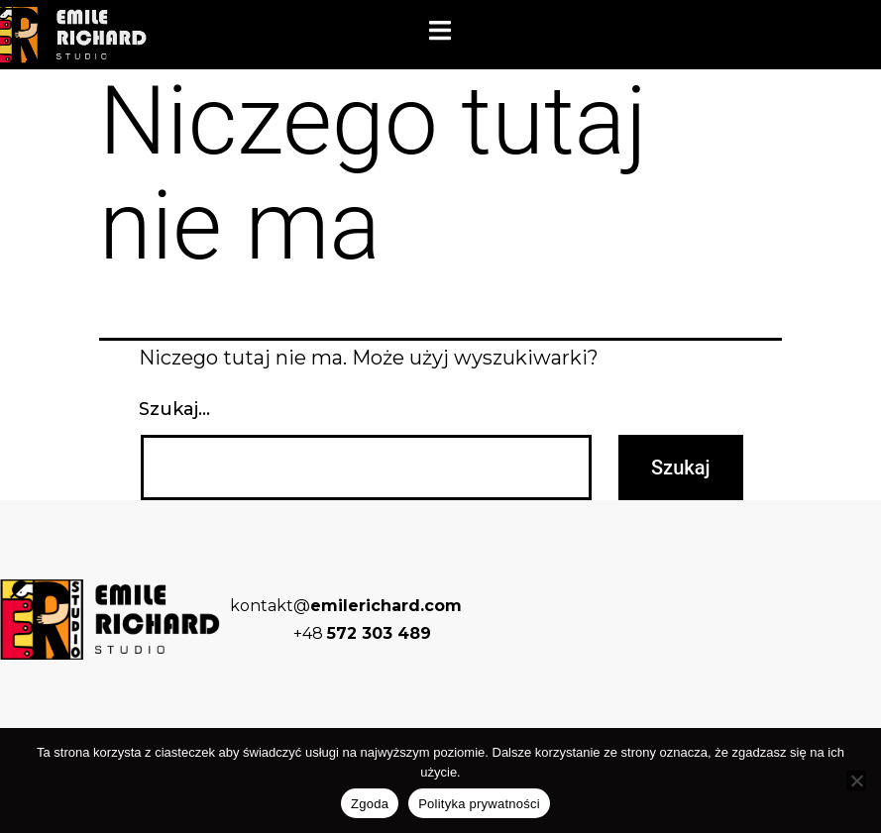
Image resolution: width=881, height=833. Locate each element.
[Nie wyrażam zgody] (856, 780)
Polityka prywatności (479, 803)
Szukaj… (174, 409)
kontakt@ (346, 605)
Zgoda (369, 803)
